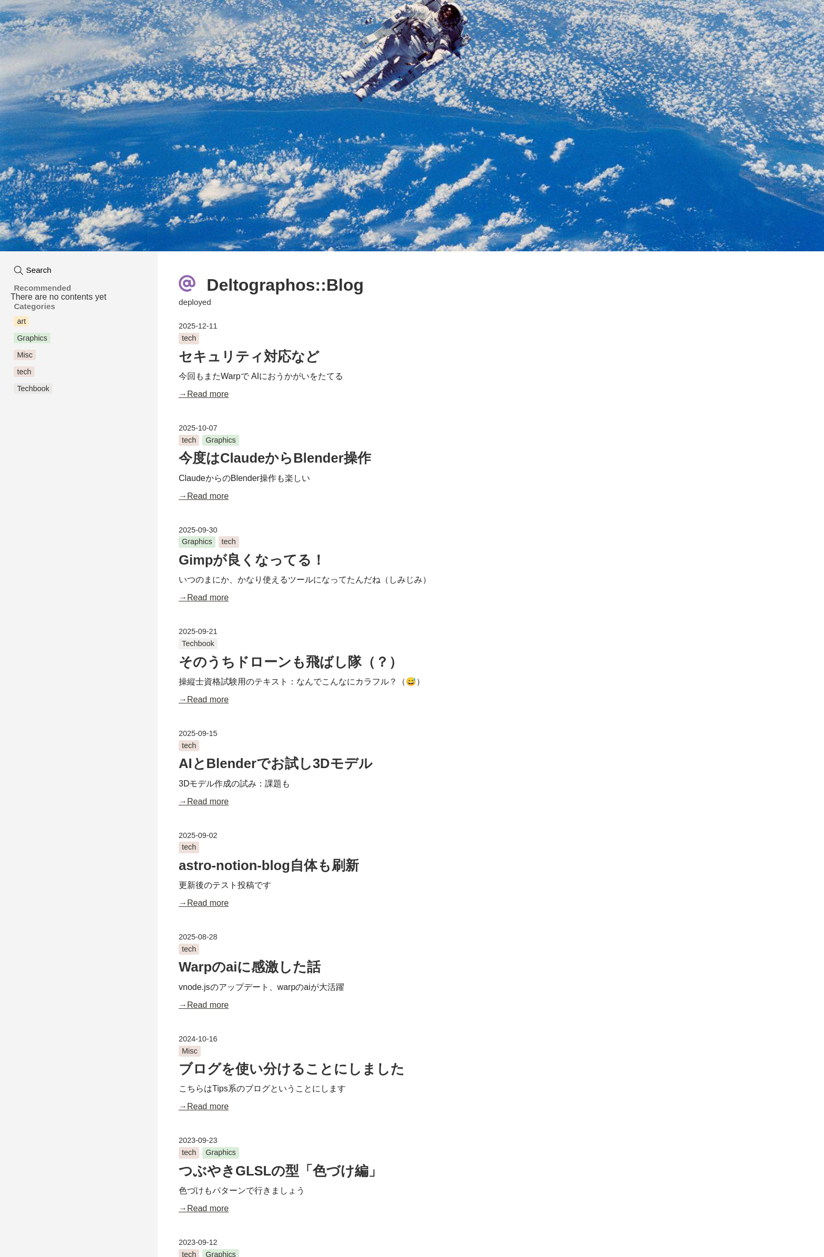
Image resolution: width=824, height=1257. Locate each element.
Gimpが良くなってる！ (252, 560)
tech (189, 338)
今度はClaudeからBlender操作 (275, 458)
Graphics (220, 440)
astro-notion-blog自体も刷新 (269, 865)
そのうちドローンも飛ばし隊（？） (291, 662)
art (21, 321)
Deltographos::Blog (271, 283)
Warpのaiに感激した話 (250, 966)
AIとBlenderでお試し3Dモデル (276, 763)
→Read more (204, 394)
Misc (190, 1051)
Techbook (198, 643)
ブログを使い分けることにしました (292, 1068)
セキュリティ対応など (249, 356)
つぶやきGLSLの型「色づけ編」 (280, 1170)
